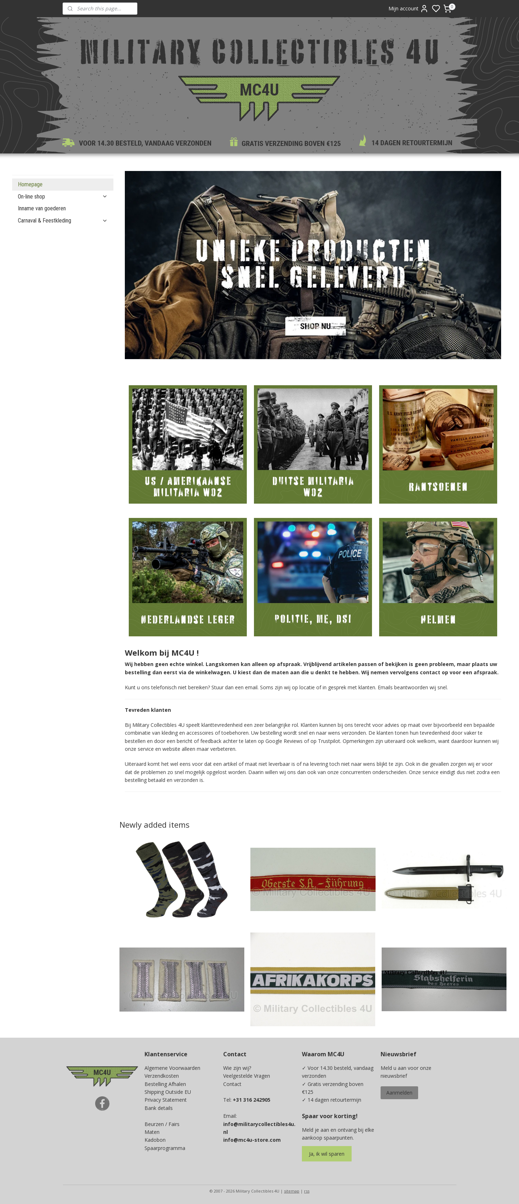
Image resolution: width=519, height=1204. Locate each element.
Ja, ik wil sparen (326, 1153)
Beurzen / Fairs (162, 1124)
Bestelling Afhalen (165, 1084)
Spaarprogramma (165, 1148)
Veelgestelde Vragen (246, 1075)
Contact (232, 1084)
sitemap (291, 1191)
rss (306, 1191)
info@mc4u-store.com (252, 1139)
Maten (152, 1132)
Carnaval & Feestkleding (62, 220)
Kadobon (155, 1139)
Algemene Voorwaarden (172, 1067)
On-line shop (62, 196)
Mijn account (408, 8)
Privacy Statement (166, 1099)
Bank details (159, 1108)
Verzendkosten (162, 1075)
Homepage (30, 184)
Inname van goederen (42, 208)
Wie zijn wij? (237, 1067)
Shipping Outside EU (168, 1091)
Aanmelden (399, 1092)
